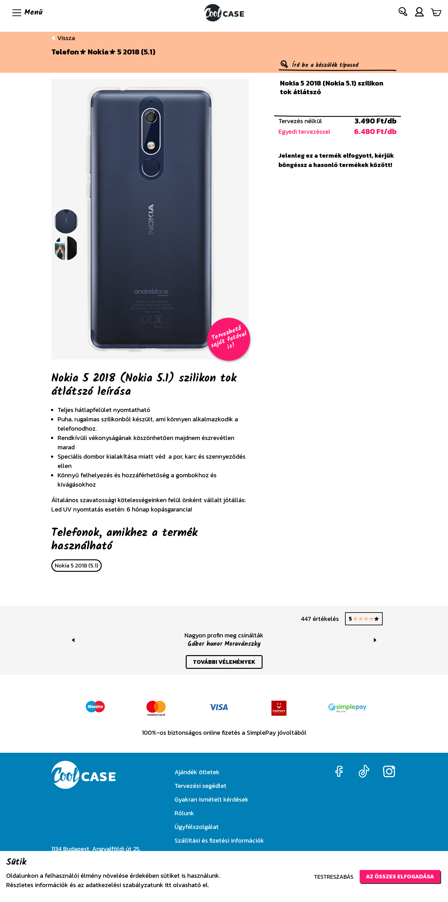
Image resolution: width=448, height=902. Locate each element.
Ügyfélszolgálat (197, 826)
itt (168, 885)
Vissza (63, 38)
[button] (403, 13)
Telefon (65, 52)
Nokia (98, 52)
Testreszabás (333, 876)
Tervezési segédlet (200, 785)
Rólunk (184, 813)
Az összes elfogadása (400, 876)
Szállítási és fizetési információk (219, 840)
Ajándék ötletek (197, 772)
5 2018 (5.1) (136, 52)
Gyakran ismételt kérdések (212, 799)
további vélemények (224, 662)
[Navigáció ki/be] (26, 12)
